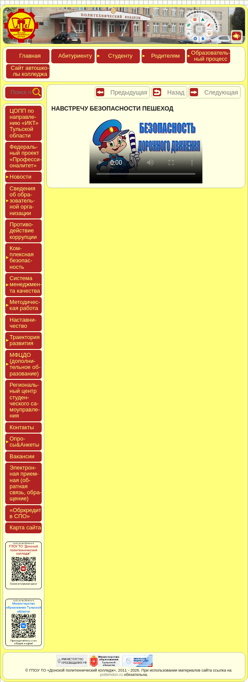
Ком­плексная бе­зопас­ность (22, 257)
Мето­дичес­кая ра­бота (25, 305)
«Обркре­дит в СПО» (25, 513)
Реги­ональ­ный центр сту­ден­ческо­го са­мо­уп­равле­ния (25, 400)
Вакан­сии (22, 456)
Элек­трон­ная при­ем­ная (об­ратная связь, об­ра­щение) (26, 483)
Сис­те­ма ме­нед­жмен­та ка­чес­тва (26, 284)
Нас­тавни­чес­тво (23, 323)
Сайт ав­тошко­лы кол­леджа (30, 71)
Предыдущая (128, 92)
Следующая (221, 92)
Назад (176, 92)
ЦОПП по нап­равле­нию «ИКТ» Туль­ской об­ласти (24, 123)
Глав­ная (29, 55)
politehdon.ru (111, 674)
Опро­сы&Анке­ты (24, 441)
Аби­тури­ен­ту (75, 55)
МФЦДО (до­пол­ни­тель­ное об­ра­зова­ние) (25, 364)
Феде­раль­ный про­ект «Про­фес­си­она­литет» (26, 156)
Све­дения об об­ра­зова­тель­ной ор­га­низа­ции (22, 200)
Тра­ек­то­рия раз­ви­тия (25, 340)
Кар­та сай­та (25, 527)
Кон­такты (22, 427)
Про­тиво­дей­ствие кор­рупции (23, 230)
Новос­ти (20, 176)
